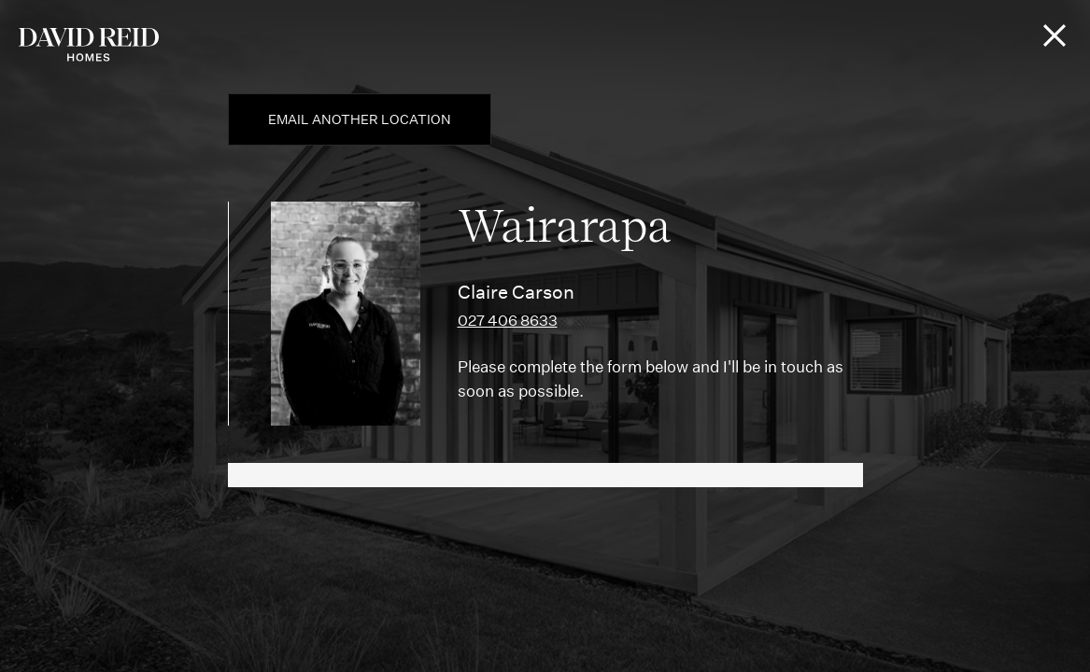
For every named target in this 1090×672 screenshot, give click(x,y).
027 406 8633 (508, 320)
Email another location (359, 119)
